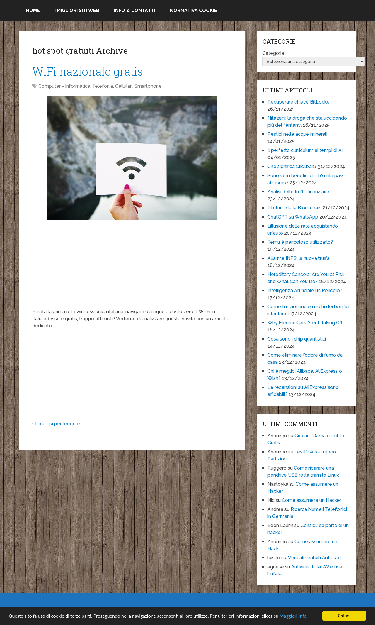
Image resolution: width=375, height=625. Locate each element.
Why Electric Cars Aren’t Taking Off (304, 323)
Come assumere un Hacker (311, 500)
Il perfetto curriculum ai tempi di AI (305, 150)
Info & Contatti (134, 10)
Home (33, 10)
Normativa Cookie (193, 10)
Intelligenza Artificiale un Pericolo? (304, 290)
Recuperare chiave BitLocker (299, 102)
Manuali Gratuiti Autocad (314, 557)
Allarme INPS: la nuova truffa (298, 258)
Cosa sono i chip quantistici (296, 339)
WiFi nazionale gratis (87, 71)
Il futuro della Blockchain (294, 208)
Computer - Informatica (64, 86)
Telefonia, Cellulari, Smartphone (127, 86)
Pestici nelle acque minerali (297, 134)
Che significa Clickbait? (292, 166)
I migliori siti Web (76, 10)
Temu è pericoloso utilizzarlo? (300, 242)
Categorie (273, 53)
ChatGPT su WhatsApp (292, 217)
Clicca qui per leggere (56, 423)
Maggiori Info (292, 616)
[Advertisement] (131, 267)
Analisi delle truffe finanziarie (298, 191)
